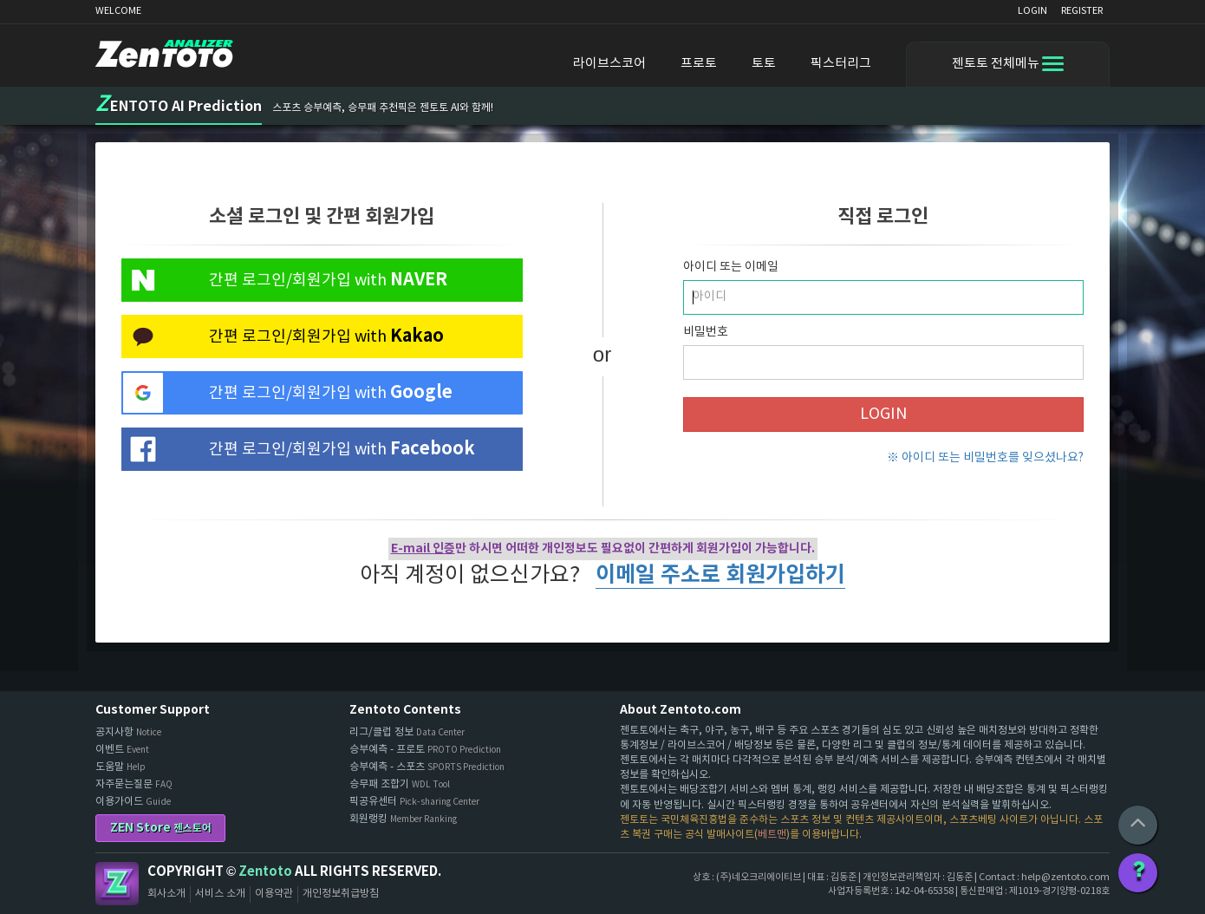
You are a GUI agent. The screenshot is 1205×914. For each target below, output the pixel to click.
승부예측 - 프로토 (425, 749)
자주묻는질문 (134, 784)
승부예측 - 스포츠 (427, 767)
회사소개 (166, 893)
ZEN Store (161, 827)
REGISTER (1082, 10)
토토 (764, 63)
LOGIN (1032, 10)
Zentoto (117, 883)
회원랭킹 (403, 819)
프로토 (699, 63)
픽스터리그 (841, 63)
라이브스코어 (609, 63)
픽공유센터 (414, 801)
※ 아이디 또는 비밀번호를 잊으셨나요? (985, 458)
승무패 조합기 (399, 784)
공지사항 (128, 732)
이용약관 (274, 893)
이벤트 (122, 749)
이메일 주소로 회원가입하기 (720, 575)
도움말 (120, 767)
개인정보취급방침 (341, 893)
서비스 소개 (220, 893)
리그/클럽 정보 (407, 732)
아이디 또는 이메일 (730, 267)
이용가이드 (133, 801)
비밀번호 (705, 332)
